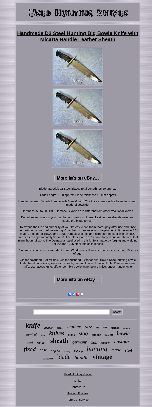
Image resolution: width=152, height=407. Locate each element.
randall (41, 342)
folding (67, 351)
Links (77, 380)
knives (56, 333)
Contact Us (77, 387)
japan (109, 334)
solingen (105, 342)
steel (128, 350)
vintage (102, 356)
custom (121, 341)
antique (96, 334)
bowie (123, 333)
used (30, 342)
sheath (59, 340)
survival (31, 334)
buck (94, 342)
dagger (48, 327)
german (101, 327)
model (60, 327)
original (55, 351)
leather (74, 326)
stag (83, 333)
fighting (78, 351)
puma (71, 334)
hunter (48, 358)
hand (43, 335)
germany (79, 342)
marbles (115, 327)
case (43, 350)
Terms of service (77, 399)
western (126, 328)
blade (63, 356)
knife (33, 325)
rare (88, 326)
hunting (97, 348)
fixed (30, 349)
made (116, 349)
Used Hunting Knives (78, 374)
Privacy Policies (77, 393)
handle (81, 357)
